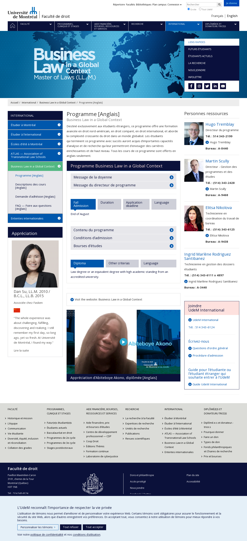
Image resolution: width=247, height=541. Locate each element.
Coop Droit (92, 441)
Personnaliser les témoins (37, 527)
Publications (132, 433)
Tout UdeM (205, 9)
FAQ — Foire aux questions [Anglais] (33, 207)
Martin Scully (218, 189)
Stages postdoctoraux (60, 448)
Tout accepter (94, 527)
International (29, 102)
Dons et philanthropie (142, 475)
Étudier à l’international (26, 134)
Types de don (212, 442)
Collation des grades (20, 448)
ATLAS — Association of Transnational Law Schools (28, 155)
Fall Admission (81, 204)
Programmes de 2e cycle (61, 437)
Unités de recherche (137, 428)
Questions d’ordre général (210, 348)
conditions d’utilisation (86, 534)
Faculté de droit (56, 16)
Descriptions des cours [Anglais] (30, 185)
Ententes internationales (27, 218)
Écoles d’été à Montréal (26, 144)
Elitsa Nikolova (219, 235)
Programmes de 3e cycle (61, 443)
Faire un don (211, 437)
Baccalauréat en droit (59, 432)
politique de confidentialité (46, 534)
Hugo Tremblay (220, 142)
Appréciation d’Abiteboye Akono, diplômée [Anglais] (113, 377)
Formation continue (97, 451)
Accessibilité (193, 481)
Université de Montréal (22, 12)
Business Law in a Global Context (58, 102)
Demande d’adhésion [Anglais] (35, 196)
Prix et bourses (213, 456)
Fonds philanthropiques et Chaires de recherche (218, 449)
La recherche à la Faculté (139, 418)
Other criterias (119, 263)
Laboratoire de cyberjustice (102, 456)
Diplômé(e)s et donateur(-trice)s (215, 411)
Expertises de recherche (139, 423)
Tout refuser (71, 527)
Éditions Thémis (95, 446)
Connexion (174, 4)
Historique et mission (20, 418)
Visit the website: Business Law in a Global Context (108, 299)
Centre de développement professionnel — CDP (101, 434)
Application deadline (134, 204)
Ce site (191, 9)
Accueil (14, 102)
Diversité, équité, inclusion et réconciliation (23, 441)
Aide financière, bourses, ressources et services (102, 411)
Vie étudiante (15, 433)
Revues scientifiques (137, 438)
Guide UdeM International (210, 384)
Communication (17, 428)
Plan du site (193, 475)
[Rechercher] (219, 4)
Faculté (13, 409)
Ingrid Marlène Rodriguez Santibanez (213, 281)
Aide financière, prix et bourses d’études (98, 425)
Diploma (80, 263)
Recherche (132, 409)
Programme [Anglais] (29, 175)
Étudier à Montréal (23, 125)
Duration (107, 202)
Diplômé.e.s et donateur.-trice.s (218, 425)
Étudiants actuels (57, 427)
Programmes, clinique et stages (59, 411)
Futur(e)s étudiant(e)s (59, 422)
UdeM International (205, 320)
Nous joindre (137, 488)
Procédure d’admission (208, 355)
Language (161, 202)
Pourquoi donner (214, 432)
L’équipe (13, 423)
